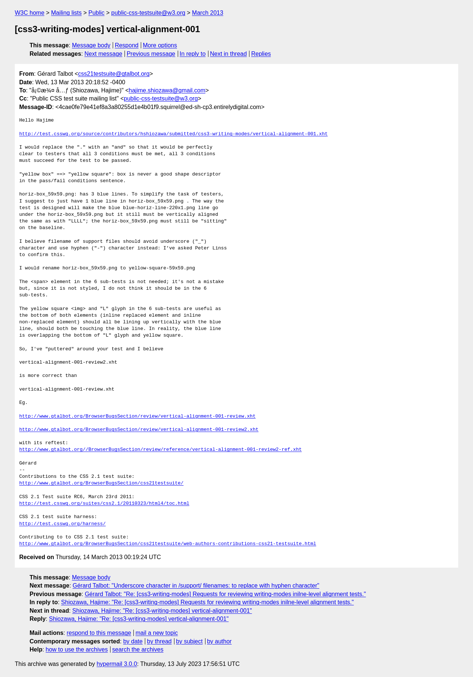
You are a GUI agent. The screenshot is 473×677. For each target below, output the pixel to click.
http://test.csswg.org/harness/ (62, 524)
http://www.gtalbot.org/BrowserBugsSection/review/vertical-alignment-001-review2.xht (138, 429)
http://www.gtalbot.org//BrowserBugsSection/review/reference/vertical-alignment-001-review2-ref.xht (160, 449)
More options (160, 45)
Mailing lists (66, 13)
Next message (103, 54)
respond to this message (99, 633)
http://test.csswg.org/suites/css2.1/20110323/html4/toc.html (104, 503)
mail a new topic (157, 633)
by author (219, 641)
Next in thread (228, 54)
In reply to (192, 54)
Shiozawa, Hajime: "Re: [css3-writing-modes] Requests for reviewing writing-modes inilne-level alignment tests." (207, 602)
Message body (91, 45)
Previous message (151, 54)
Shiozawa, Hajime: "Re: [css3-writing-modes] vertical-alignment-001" (162, 611)
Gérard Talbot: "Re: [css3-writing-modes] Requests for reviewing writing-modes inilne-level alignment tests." (225, 594)
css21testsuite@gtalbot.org (113, 74)
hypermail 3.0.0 (116, 664)
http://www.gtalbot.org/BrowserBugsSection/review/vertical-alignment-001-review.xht (137, 416)
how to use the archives (77, 649)
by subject (189, 641)
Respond (127, 45)
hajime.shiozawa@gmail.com (167, 90)
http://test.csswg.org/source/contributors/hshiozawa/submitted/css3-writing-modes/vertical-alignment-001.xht (173, 134)
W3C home (29, 13)
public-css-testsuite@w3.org (148, 13)
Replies (261, 54)
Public (96, 13)
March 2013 (208, 13)
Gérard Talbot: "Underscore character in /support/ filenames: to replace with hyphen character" (196, 585)
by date (132, 641)
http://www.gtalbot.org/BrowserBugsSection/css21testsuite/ (101, 483)
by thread (159, 641)
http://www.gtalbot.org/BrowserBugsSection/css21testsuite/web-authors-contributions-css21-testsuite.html (167, 544)
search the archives (138, 649)
